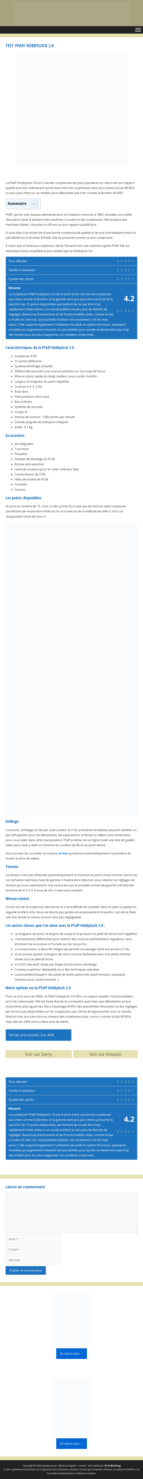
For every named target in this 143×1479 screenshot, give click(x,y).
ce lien (63, 853)
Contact (82, 1465)
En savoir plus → (71, 1353)
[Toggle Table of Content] (32, 204)
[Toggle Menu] (138, 30)
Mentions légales (67, 1465)
